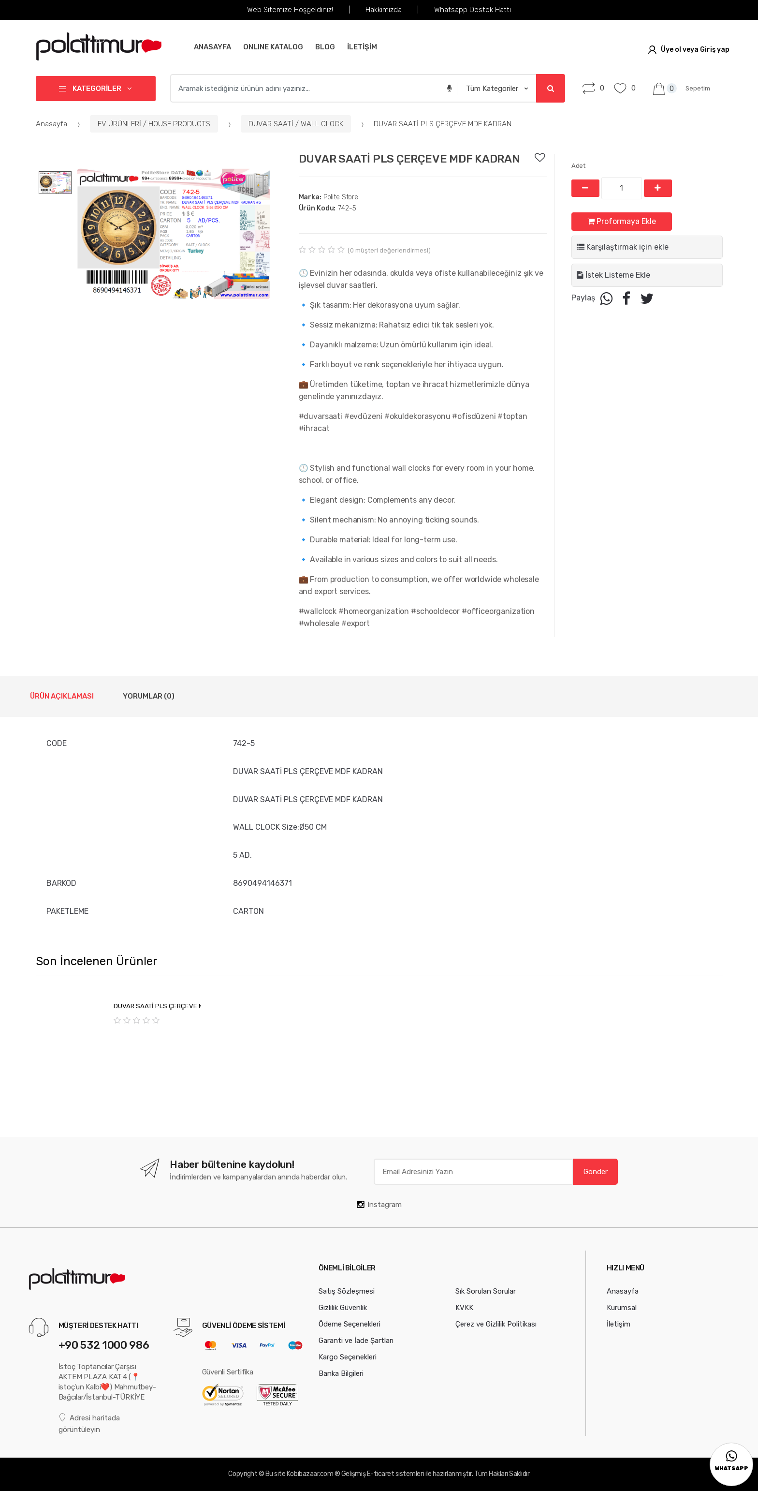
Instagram (379, 1204)
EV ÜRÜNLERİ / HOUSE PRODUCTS (154, 123)
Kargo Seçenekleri (348, 1357)
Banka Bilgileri (341, 1373)
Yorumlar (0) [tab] (149, 696)
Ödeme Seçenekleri (349, 1324)
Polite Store (328, 197)
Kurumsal (622, 1307)
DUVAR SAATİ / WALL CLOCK (295, 123)
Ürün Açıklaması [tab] (62, 696)
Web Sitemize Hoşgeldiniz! (290, 9)
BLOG (325, 47)
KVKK (464, 1307)
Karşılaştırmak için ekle (623, 247)
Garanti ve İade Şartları (356, 1340)
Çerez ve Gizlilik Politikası (496, 1324)
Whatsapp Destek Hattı (472, 9)
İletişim (618, 1324)
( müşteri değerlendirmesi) (389, 250)
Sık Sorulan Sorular (485, 1291)
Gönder (595, 1171)
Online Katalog (273, 47)
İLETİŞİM (362, 47)
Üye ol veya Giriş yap (688, 49)
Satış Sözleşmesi (347, 1291)
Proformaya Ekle (621, 221)
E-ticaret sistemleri (395, 1474)
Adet (578, 165)
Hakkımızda (383, 9)
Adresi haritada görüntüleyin (89, 1423)
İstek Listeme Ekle (613, 275)
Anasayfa (212, 47)
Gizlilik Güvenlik (343, 1307)
